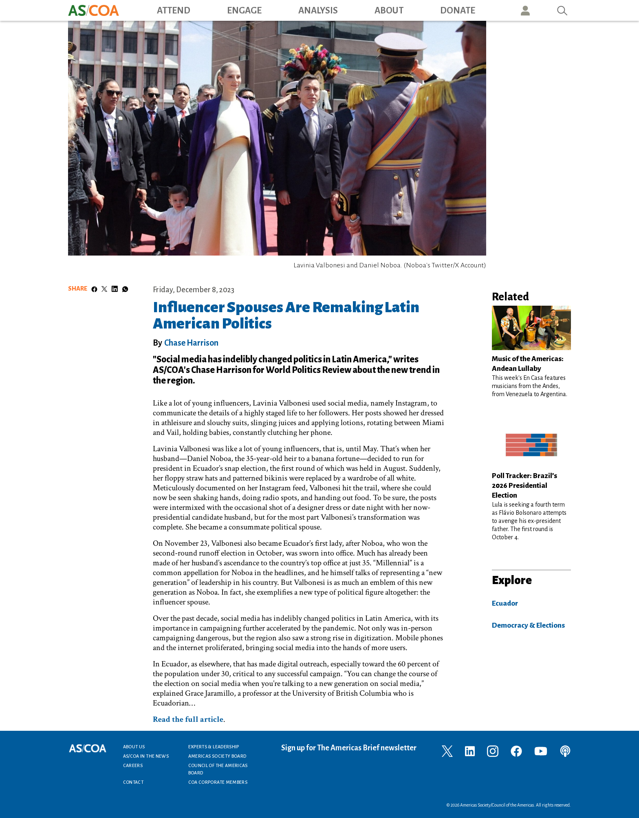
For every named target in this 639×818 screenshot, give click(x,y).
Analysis (318, 10)
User (525, 10)
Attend (173, 10)
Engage (244, 10)
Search (562, 10)
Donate (457, 10)
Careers (133, 765)
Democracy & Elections (528, 625)
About (389, 10)
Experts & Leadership (213, 746)
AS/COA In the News (146, 756)
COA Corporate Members (218, 782)
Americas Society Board (217, 756)
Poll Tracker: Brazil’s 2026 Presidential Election (524, 485)
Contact (133, 782)
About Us (134, 746)
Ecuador (505, 603)
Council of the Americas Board (218, 769)
